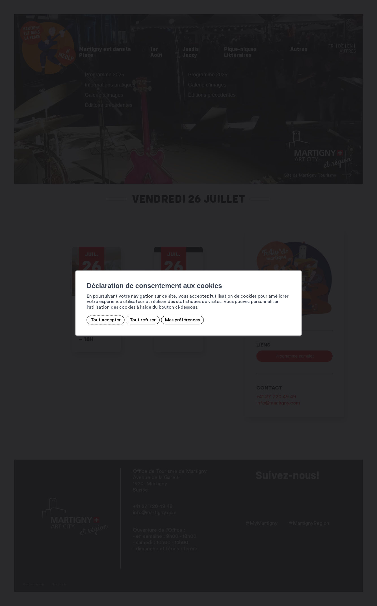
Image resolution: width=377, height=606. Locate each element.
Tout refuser (143, 320)
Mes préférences (182, 320)
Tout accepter (106, 320)
